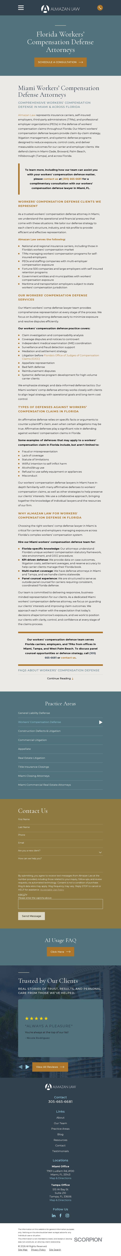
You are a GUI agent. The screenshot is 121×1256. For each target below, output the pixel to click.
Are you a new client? (29, 851)
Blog (60, 1134)
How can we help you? (30, 858)
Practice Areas (60, 1128)
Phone (21, 835)
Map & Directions (60, 1178)
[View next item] (27, 1067)
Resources (60, 1140)
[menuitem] (60, 713)
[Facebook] (60, 1215)
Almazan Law (26, 115)
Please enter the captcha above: (35, 898)
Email (21, 843)
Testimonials (60, 1151)
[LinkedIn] (53, 1215)
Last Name (24, 827)
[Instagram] (67, 1215)
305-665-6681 (60, 1102)
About (60, 1117)
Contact (60, 1145)
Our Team (60, 1123)
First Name (24, 819)
